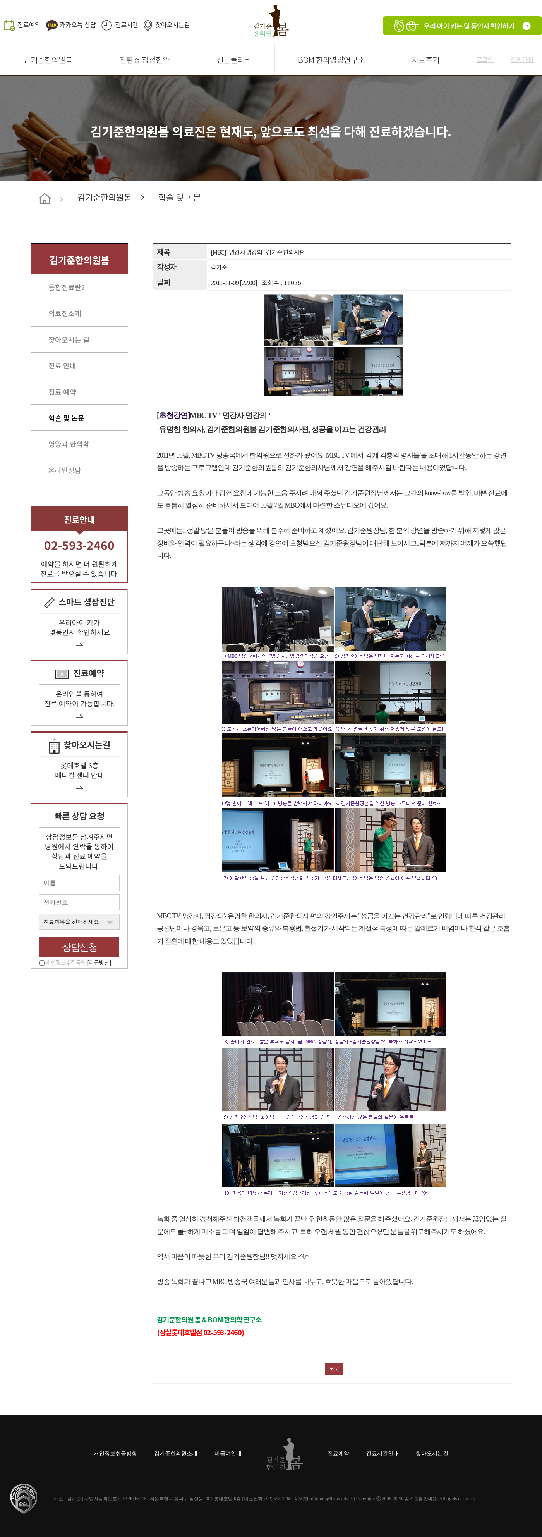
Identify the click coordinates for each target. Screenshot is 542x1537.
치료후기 (425, 59)
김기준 (219, 267)
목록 (334, 1369)
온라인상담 (64, 470)
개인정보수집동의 (78, 962)
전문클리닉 (233, 59)
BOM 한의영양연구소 (331, 59)
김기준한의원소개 (175, 1453)
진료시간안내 (382, 1453)
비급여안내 (228, 1453)
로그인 (485, 59)
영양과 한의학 (68, 444)
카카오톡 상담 (78, 24)
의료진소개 (64, 313)
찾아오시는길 (172, 24)
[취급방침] (99, 962)
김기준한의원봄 (48, 59)
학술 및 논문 (179, 197)
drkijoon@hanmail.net (332, 1498)
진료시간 (126, 24)
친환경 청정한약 (144, 59)
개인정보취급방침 (115, 1453)
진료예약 (29, 24)
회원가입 (522, 59)
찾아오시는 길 (68, 339)
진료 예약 (62, 392)
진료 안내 (62, 365)
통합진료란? (66, 287)
